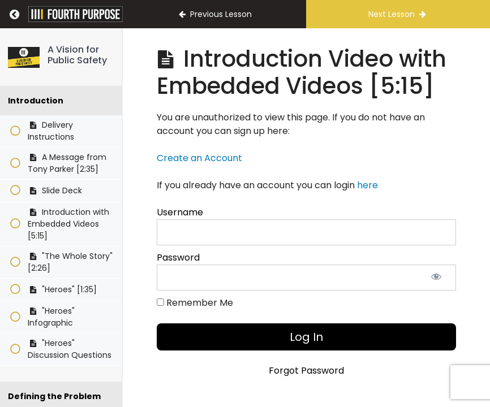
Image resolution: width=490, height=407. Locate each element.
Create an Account (199, 157)
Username (180, 212)
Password (178, 257)
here (367, 185)
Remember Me (195, 302)
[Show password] (436, 278)
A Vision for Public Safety (77, 55)
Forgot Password (306, 370)
